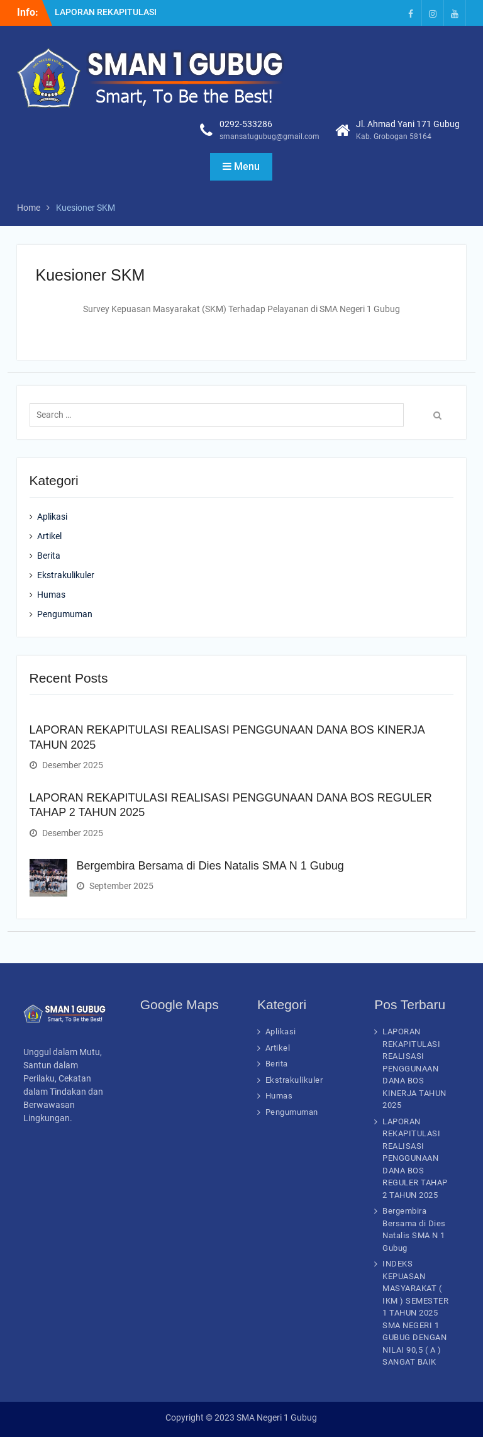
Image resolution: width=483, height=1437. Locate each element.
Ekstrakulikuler (65, 575)
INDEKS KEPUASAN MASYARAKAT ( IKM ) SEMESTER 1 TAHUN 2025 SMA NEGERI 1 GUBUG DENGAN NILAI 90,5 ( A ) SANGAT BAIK (415, 1313)
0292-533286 (245, 124)
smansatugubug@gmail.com (269, 136)
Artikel (49, 536)
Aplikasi (52, 517)
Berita (48, 556)
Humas (51, 595)
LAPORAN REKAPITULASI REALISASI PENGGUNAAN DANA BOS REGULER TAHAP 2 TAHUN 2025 (415, 1158)
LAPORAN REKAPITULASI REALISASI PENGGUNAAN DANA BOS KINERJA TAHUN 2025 (414, 1068)
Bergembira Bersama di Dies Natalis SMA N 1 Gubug (210, 865)
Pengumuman (64, 614)
